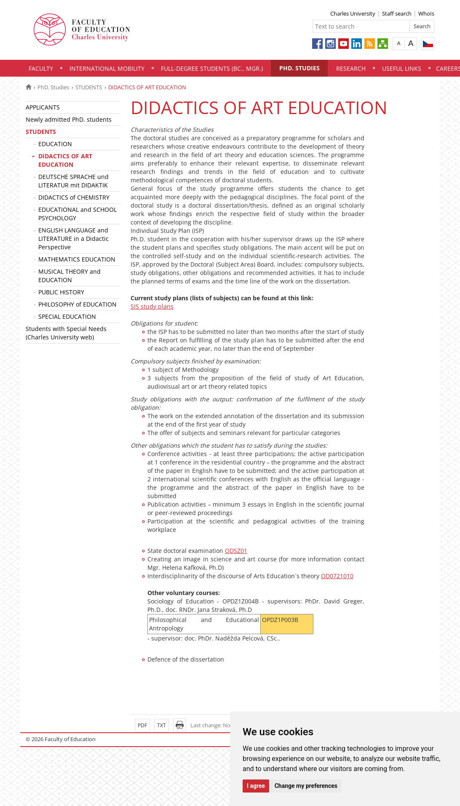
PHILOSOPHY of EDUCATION (77, 304)
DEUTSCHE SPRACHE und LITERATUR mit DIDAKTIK (73, 181)
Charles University (352, 13)
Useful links (401, 68)
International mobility (107, 68)
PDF (142, 725)
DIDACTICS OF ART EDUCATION (65, 160)
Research (351, 68)
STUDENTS (88, 87)
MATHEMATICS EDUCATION (76, 259)
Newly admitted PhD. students (69, 119)
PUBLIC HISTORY (61, 292)
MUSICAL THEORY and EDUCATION (69, 275)
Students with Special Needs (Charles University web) (66, 333)
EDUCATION (55, 144)
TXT (161, 725)
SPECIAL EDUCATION (67, 316)
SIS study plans (152, 306)
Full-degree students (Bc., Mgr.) (212, 68)
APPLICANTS (43, 107)
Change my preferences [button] (306, 785)
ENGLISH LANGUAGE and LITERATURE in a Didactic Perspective (73, 238)
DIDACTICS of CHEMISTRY (74, 197)
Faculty (41, 68)
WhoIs (426, 13)
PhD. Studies (299, 68)
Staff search (397, 13)
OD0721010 (337, 576)
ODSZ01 (236, 551)
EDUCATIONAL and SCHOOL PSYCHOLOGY (77, 214)
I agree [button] (256, 785)
